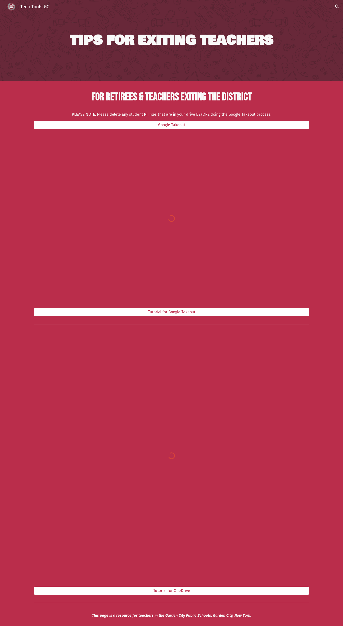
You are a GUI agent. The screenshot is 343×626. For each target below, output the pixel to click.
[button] (337, 6)
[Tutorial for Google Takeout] (171, 312)
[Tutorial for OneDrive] (171, 591)
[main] (171, 40)
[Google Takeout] (171, 125)
